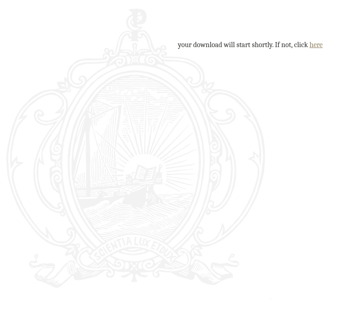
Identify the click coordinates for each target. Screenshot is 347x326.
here (316, 45)
